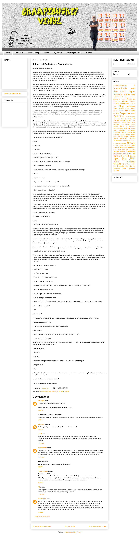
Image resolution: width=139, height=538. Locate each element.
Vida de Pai (130, 166)
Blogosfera (130, 106)
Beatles (116, 103)
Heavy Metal (118, 126)
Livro (122, 132)
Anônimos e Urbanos (128, 97)
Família (128, 121)
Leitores (116, 132)
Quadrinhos (117, 154)
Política (115, 150)
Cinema (126, 111)
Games (133, 122)
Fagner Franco (43, 471)
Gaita (128, 122)
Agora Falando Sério (124, 93)
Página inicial (70, 526)
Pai (114, 147)
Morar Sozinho (129, 136)
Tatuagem (132, 160)
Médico (122, 134)
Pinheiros (131, 147)
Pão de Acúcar (121, 147)
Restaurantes (126, 154)
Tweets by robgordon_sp (12, 93)
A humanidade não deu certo (48, 391)
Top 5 (123, 164)
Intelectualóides (118, 128)
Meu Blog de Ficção (74, 53)
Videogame (116, 168)
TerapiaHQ (117, 164)
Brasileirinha (42, 448)
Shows (124, 158)
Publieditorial (130, 151)
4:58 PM (40, 512)
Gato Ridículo (125, 124)
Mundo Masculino (120, 139)
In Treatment (130, 126)
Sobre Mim (19, 53)
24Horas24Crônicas (120, 86)
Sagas (132, 156)
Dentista (123, 119)
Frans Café (116, 122)
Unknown (41, 400)
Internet (127, 128)
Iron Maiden (119, 130)
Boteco (121, 108)
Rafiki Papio (42, 499)
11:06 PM (41, 494)
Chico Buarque (118, 111)
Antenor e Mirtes (119, 99)
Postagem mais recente (42, 526)
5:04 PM (40, 410)
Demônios (116, 119)
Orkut (127, 145)
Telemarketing (130, 162)
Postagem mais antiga (97, 526)
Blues (115, 108)
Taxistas (116, 162)
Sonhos (124, 160)
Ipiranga (133, 128)
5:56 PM (40, 430)
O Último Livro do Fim (119, 145)
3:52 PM (40, 483)
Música (132, 139)
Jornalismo (131, 130)
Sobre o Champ (33, 53)
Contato (89, 53)
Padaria (66, 391)
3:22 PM (40, 467)
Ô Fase (61, 391)
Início (8, 53)
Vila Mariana (129, 168)
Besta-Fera (124, 103)
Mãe (130, 132)
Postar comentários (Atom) (72, 532)
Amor (133, 95)
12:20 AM (41, 443)
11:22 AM (41, 457)
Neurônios (123, 141)
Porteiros (122, 151)
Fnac (133, 121)
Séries (115, 158)
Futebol (123, 122)
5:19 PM (40, 420)
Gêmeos (133, 124)
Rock (127, 156)
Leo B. (40, 434)
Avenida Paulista (128, 101)
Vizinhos (116, 170)
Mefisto (127, 135)
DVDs (130, 119)
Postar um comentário (43, 516)
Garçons (116, 124)
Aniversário (117, 97)
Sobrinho (116, 160)
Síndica (132, 158)
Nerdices (116, 141)
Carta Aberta (130, 108)
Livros (46, 53)
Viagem (129, 164)
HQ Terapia (58, 53)
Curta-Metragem (130, 116)
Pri (39, 487)
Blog (121, 106)
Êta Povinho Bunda (124, 120)
